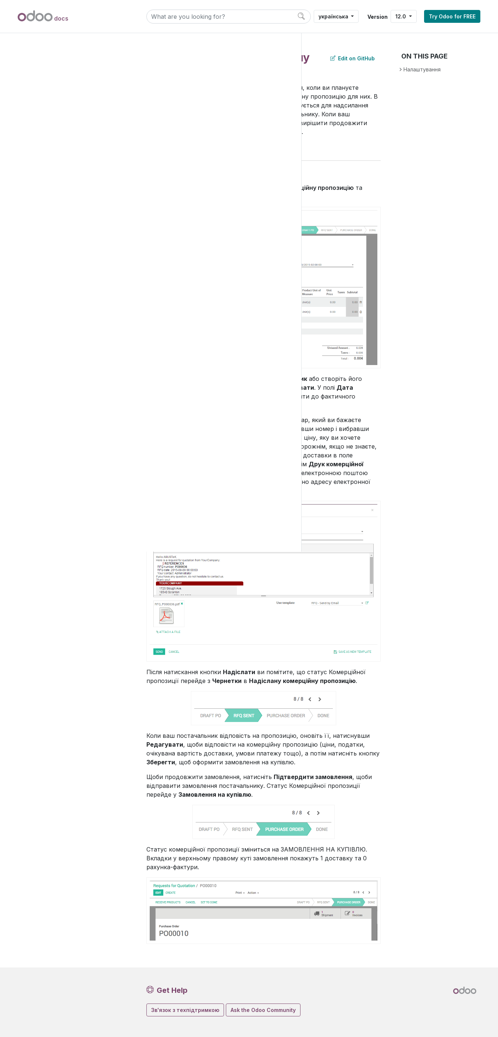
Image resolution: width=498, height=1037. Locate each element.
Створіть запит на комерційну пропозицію (85, 217)
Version (377, 17)
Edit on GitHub (352, 58)
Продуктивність (50, 482)
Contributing (44, 584)
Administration (47, 527)
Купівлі (44, 148)
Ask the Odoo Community (263, 1010)
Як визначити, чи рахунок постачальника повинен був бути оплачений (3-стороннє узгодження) (87, 381)
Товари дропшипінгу (80, 433)
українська (334, 16)
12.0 (401, 16)
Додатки (40, 61)
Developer (41, 546)
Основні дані (63, 173)
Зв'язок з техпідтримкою (185, 1010)
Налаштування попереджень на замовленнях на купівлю (85, 413)
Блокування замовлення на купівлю (89, 277)
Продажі (40, 85)
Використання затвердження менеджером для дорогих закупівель (88, 325)
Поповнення (57, 458)
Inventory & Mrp (49, 110)
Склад (43, 123)
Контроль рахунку (77, 233)
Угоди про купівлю (71, 445)
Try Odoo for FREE (452, 16)
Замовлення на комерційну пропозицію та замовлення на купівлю (84, 192)
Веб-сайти (43, 98)
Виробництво (53, 135)
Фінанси (40, 73)
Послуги (40, 470)
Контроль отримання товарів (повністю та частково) (81, 253)
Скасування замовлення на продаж (89, 297)
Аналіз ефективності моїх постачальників (87, 353)
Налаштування (49, 495)
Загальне (41, 508)
